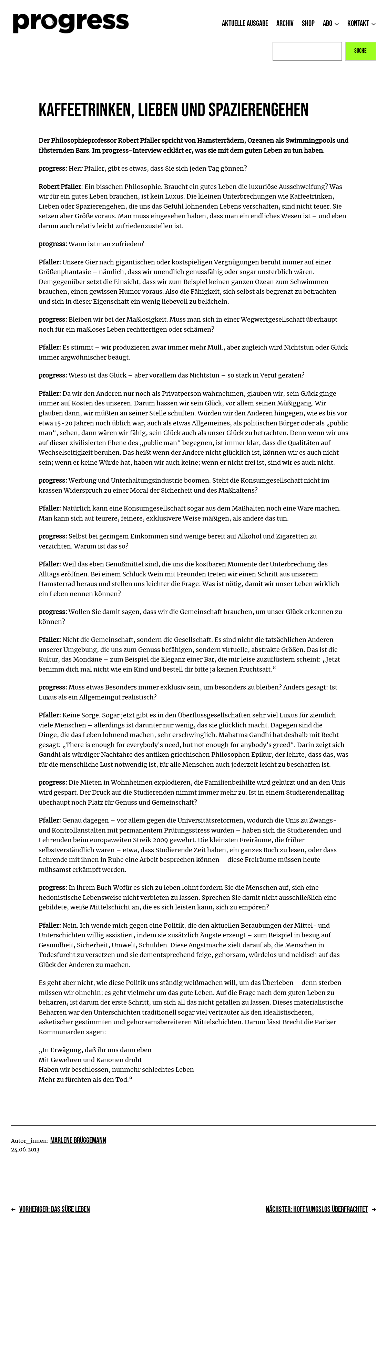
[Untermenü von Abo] (336, 23)
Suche (360, 50)
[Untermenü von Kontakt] (373, 23)
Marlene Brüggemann (78, 1140)
